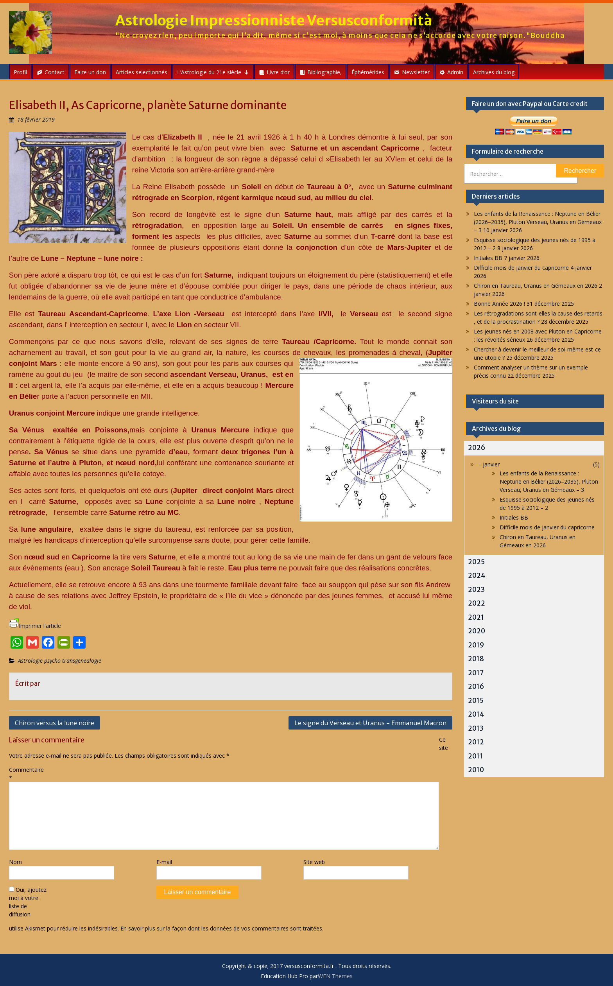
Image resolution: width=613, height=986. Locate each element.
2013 (476, 728)
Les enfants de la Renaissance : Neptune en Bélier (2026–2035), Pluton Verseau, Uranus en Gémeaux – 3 (538, 222)
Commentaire (26, 774)
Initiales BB (488, 258)
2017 (476, 673)
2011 (475, 756)
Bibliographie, (324, 72)
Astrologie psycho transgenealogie (59, 660)
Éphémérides (367, 72)
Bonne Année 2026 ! (499, 303)
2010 (476, 769)
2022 (476, 603)
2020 (476, 631)
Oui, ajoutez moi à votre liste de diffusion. (28, 902)
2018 (476, 658)
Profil (20, 72)
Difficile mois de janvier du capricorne (521, 267)
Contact (55, 72)
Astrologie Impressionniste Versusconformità (273, 20)
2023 (476, 589)
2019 (476, 645)
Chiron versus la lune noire (54, 723)
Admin (455, 72)
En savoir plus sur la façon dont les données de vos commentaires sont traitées (221, 928)
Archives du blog (493, 72)
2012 (476, 742)
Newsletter (416, 72)
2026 (476, 447)
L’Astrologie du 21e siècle (213, 72)
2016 (476, 686)
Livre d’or (278, 72)
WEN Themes (335, 976)
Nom (15, 862)
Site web (314, 862)
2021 (476, 617)
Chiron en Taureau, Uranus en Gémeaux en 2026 (535, 285)
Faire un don (90, 72)
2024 (477, 575)
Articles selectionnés (141, 72)
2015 (476, 700)
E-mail (164, 862)
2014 (476, 714)
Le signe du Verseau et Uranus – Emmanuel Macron (370, 723)
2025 (476, 562)
